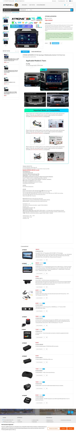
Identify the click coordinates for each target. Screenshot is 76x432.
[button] (11, 9)
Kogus (46, 43)
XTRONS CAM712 (38, 278)
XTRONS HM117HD (39, 251)
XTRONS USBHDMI (39, 344)
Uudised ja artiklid (35, 420)
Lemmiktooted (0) (61, 1)
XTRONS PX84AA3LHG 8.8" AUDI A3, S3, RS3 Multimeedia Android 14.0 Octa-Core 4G (11, 71)
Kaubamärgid (34, 421)
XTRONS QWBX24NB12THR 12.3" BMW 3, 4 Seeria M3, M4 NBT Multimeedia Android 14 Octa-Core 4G (11, 59)
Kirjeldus (25, 51)
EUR (67, 1)
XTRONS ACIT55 (38, 331)
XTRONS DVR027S (39, 318)
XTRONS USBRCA (38, 357)
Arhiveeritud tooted (7, 12)
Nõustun (70, 428)
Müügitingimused (50, 420)
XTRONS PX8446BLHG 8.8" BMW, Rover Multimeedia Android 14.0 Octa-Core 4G (10, 93)
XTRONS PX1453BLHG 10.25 (9, 82)
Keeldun (63, 428)
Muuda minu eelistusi (53, 428)
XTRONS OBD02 (38, 383)
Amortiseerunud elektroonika (66, 420)
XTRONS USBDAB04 (39, 396)
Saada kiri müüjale (48, 18)
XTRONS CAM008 (38, 305)
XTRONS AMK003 (38, 370)
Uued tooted (20, 421)
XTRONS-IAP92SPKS (15, 12)
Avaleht (19, 420)
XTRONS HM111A (38, 264)
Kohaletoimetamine (50, 421)
